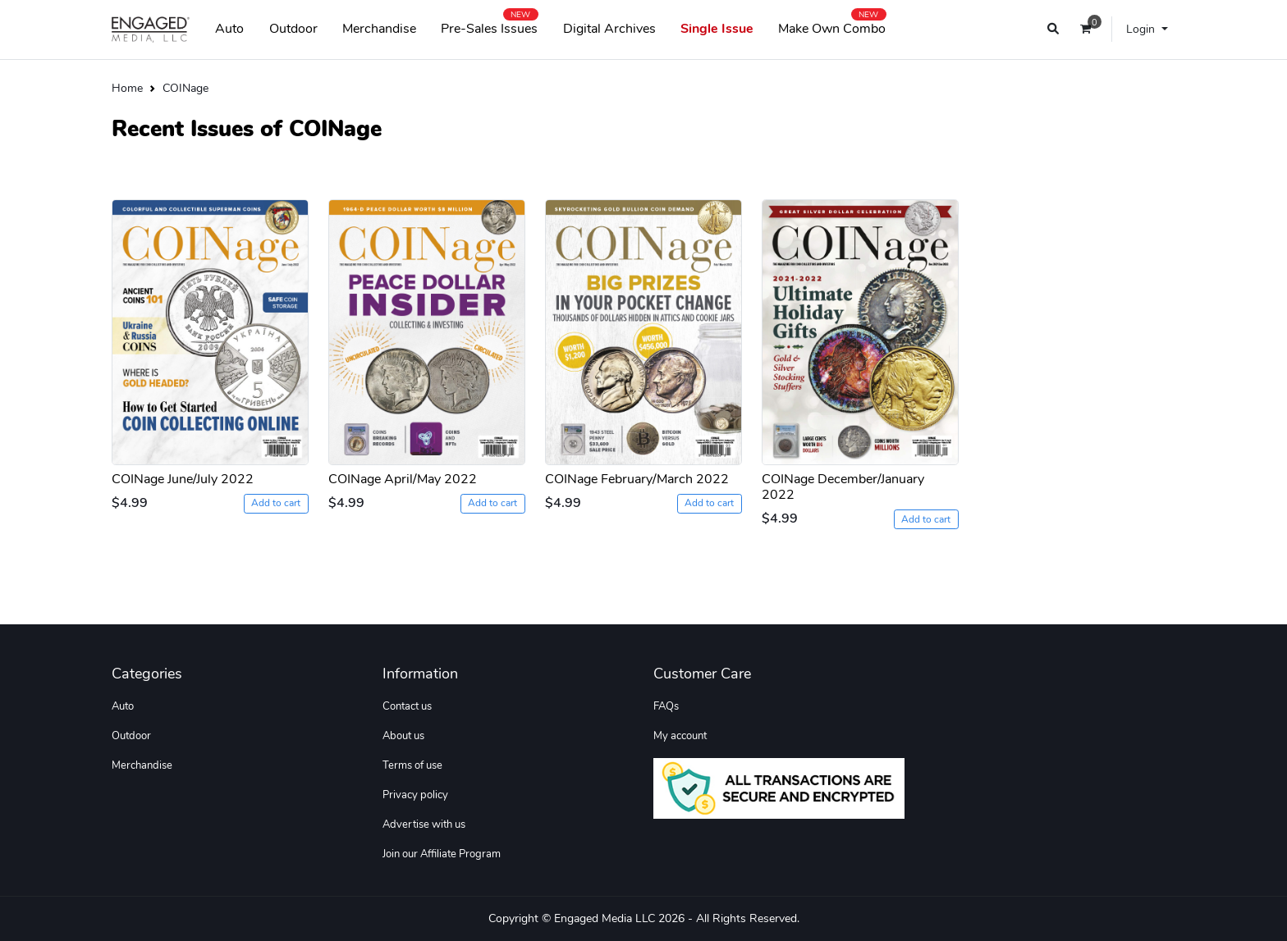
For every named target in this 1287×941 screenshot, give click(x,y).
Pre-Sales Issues (489, 25)
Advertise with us (423, 824)
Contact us (407, 706)
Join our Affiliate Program (441, 854)
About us (403, 736)
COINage (185, 88)
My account (680, 736)
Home (127, 88)
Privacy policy (415, 795)
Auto (229, 29)
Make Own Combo (832, 25)
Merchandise (379, 29)
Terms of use (412, 765)
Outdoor (293, 29)
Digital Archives (609, 29)
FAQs (666, 706)
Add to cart (275, 502)
